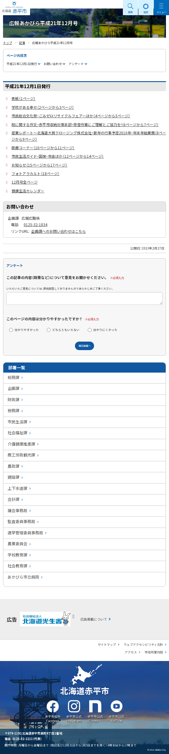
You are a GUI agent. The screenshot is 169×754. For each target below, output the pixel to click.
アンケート (76, 63)
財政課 (13, 399)
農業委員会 (17, 543)
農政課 (13, 466)
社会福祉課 (17, 433)
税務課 (13, 410)
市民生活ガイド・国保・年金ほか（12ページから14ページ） (58, 156)
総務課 (13, 377)
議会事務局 (17, 510)
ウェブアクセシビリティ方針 (143, 644)
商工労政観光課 (21, 455)
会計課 (13, 499)
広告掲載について (93, 619)
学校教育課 (17, 555)
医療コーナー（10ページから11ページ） (43, 147)
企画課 (13, 388)
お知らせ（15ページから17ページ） (39, 164)
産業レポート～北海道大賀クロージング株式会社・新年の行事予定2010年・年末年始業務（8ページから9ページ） (89, 136)
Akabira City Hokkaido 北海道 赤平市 (15, 7)
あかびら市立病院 (23, 577)
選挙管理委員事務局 (25, 532)
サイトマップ (107, 644)
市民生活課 (17, 422)
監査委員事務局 (21, 521)
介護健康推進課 (21, 444)
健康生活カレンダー (28, 190)
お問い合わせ (53, 63)
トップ (7, 42)
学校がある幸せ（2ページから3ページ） (43, 107)
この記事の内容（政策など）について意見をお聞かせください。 (56, 277)
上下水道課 (17, 488)
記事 (22, 42)
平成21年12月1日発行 (22, 63)
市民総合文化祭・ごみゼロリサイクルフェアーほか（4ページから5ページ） (71, 115)
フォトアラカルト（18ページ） (35, 173)
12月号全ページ (25, 181)
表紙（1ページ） (23, 98)
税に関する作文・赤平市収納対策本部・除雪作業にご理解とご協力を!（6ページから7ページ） (85, 124)
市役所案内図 (154, 652)
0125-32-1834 (35, 224)
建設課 (13, 477)
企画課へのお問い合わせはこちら (58, 231)
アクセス (131, 652)
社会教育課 (17, 566)
